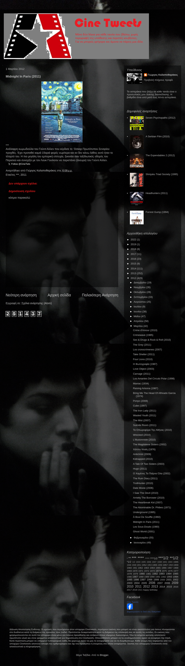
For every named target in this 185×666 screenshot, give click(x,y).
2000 (162, 579)
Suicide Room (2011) (144, 425)
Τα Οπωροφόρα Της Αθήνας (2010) (152, 429)
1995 (129, 579)
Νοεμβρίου (140, 287)
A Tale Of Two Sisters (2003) (148, 463)
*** (17, 174)
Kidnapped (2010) (143, 458)
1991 (157, 576)
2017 (134, 254)
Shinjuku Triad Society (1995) (162, 174)
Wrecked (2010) (141, 434)
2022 (134, 239)
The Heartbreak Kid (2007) (147, 502)
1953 (149, 565)
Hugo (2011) (140, 468)
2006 (152, 582)
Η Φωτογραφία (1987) (145, 364)
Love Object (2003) (143, 368)
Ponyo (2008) (140, 400)
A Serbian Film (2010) (158, 136)
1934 (138, 562)
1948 (134, 565)
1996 (136, 579)
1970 (135, 571)
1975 (164, 571)
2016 (134, 258)
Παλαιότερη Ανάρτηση (100, 295)
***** (147, 558)
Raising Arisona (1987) (145, 388)
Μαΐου (137, 316)
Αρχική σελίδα (59, 295)
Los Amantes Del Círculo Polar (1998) (154, 378)
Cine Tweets (132, 602)
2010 (130, 586)
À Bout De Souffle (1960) (146, 517)
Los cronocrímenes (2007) (147, 349)
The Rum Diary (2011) (145, 478)
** (130, 558)
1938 (159, 562)
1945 (175, 562)
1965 (158, 568)
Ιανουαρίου (140, 542)
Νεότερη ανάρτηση (21, 295)
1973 (152, 571)
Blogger (104, 655)
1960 (129, 568)
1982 (155, 573)
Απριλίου (139, 321)
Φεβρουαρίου (141, 537)
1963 (146, 568)
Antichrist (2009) (142, 454)
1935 (143, 562)
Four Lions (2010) (143, 359)
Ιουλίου (138, 306)
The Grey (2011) (142, 344)
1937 (154, 562)
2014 (134, 268)
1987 (135, 576)
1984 (168, 573)
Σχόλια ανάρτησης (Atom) (37, 303)
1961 (135, 568)
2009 (175, 582)
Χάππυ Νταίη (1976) (144, 449)
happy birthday (150, 589)
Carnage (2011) (141, 373)
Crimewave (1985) (143, 335)
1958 (170, 565)
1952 (144, 565)
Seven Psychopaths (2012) (160, 117)
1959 (175, 565)
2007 (160, 583)
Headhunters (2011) (157, 193)
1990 (152, 576)
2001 (169, 579)
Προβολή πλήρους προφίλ (158, 79)
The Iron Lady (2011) (144, 410)
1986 (129, 576)
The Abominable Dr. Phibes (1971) (152, 507)
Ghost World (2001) (143, 531)
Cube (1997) (140, 405)
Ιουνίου (138, 311)
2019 (134, 244)
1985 (175, 573)
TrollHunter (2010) (143, 483)
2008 (167, 583)
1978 (129, 573)
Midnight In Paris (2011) (146, 522)
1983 (162, 573)
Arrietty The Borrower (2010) (148, 497)
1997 (143, 579)
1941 (165, 562)
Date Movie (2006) (143, 488)
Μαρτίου (139, 326)
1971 (140, 571)
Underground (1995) (144, 512)
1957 (165, 565)
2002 (175, 579)
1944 (170, 562)
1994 (175, 576)
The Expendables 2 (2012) (160, 155)
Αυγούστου (140, 301)
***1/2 (163, 558)
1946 (129, 565)
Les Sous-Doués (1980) (146, 526)
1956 (160, 565)
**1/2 (174, 558)
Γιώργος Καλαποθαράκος (41, 170)
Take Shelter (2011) (143, 354)
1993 (169, 576)
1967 (169, 568)
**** (141, 558)
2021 (140, 590)
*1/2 (129, 561)
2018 (134, 249)
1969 (129, 571)
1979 (135, 573)
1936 (149, 562)
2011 (24, 174)
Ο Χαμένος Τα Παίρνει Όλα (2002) (151, 473)
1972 (146, 571)
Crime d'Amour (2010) (145, 330)
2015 (134, 263)
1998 (149, 579)
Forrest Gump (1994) (157, 212)
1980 (142, 573)
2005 (144, 583)
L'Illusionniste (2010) (144, 439)
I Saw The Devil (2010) (145, 492)
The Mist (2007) (141, 420)
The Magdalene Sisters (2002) (149, 444)
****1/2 (153, 558)
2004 (137, 583)
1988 (141, 576)
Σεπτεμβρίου (141, 297)
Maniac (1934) (141, 383)
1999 (156, 579)
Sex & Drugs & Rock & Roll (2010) (152, 339)
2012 (134, 278)
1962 (140, 568)
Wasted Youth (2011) (144, 415)
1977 (175, 571)
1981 (148, 573)
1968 (175, 568)
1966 (164, 568)
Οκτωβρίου (140, 292)
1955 (154, 565)
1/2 (133, 562)
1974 (158, 570)
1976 (170, 571)
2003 (129, 583)
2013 (134, 273)
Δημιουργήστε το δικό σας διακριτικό (144, 611)
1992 (163, 576)
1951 (139, 565)
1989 (146, 576)
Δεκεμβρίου (140, 282)
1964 (152, 568)
